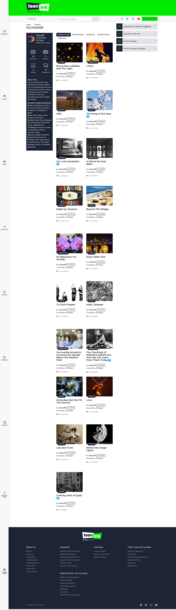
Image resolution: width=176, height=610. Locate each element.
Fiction (4, 162)
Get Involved (64, 593)
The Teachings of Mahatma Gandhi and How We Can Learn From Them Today (98, 355)
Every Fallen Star (95, 256)
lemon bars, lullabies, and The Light (68, 66)
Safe (59, 113)
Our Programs (31, 558)
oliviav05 (62, 73)
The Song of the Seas (98, 113)
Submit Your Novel (66, 581)
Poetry (4, 97)
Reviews (4, 293)
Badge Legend (132, 567)
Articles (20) (77, 35)
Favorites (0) (103, 35)
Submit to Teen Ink (128, 35)
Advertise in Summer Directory (70, 561)
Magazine (4, 32)
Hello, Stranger (94, 304)
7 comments (62, 316)
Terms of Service (31, 572)
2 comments (92, 77)
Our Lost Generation (67, 161)
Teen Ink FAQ (30, 567)
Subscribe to (134, 27)
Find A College (126, 42)
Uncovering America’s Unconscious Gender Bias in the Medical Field (68, 355)
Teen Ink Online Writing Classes (138, 558)
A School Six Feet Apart (96, 162)
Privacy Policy (30, 569)
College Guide (4, 571)
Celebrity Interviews (32, 564)
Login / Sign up (149, 20)
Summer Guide (4, 494)
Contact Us (29, 555)
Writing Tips (64, 590)
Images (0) (90, 35)
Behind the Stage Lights (96, 448)
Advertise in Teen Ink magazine (70, 552)
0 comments (62, 125)
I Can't (90, 65)
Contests (4, 423)
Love (89, 399)
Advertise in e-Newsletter (68, 567)
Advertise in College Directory (70, 558)
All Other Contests (100, 558)
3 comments (62, 80)
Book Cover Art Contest (101, 555)
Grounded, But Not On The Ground (69, 400)
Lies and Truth (64, 447)
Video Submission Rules (68, 587)
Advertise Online (65, 564)
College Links (132, 555)
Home (28, 25)
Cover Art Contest (100, 552)
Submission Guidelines (67, 584)
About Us (29, 552)
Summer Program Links (135, 552)
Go (95, 20)
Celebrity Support (32, 561)
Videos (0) (62, 39)
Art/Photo (4, 358)
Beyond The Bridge (97, 208)
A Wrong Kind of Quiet (69, 495)
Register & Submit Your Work (69, 578)
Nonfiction (4, 227)
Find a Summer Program (131, 49)
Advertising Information (68, 555)
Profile (38, 25)
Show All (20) (64, 35)
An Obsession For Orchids (66, 257)
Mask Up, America (66, 208)
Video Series (132, 564)
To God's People (65, 304)
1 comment (61, 509)
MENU (31, 20)
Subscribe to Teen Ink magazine (70, 596)
